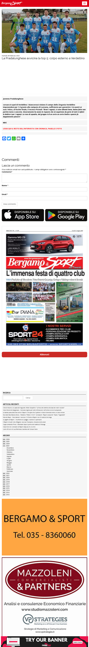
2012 (7, 495)
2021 (7, 475)
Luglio (9, 458)
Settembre (10, 454)
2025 (7, 441)
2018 (7, 482)
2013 (7, 492)
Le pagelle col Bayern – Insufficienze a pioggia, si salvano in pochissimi (22, 420)
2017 (7, 484)
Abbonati (44, 354)
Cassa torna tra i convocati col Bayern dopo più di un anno (19, 427)
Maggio (9, 463)
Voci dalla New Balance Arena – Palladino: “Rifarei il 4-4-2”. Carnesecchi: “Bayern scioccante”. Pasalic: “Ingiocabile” (34, 415)
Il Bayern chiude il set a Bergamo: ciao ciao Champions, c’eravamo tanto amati (24, 422)
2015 (7, 488)
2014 (7, 490)
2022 (7, 473)
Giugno (9, 461)
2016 (7, 486)
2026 (7, 439)
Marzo (9, 467)
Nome (4, 185)
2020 (7, 478)
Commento (6, 172)
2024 (7, 444)
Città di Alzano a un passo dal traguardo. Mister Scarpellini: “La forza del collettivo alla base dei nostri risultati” (33, 408)
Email (4, 194)
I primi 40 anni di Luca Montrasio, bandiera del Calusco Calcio (20, 429)
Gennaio (10, 471)
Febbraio (10, 469)
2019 (7, 480)
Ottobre (9, 452)
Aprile (9, 465)
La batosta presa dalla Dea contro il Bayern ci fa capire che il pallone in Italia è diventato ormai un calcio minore (34, 412)
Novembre (10, 450)
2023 (7, 446)
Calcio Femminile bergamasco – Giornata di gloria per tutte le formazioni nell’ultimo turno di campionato (32, 410)
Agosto (9, 456)
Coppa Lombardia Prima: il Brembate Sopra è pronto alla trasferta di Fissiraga (24, 424)
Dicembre (10, 448)
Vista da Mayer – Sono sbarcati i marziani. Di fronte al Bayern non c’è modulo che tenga (27, 417)
